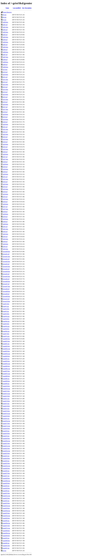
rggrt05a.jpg (6, 326)
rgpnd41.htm (6, 545)
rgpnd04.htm (6, 356)
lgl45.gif (5, 246)
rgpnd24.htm (6, 458)
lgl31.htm (5, 179)
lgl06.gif (5, 49)
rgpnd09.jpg (6, 383)
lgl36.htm (5, 204)
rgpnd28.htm (6, 478)
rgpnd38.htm (6, 530)
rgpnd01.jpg (6, 343)
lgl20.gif (5, 122)
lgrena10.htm (6, 301)
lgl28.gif (5, 162)
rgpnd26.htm (6, 468)
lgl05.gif (5, 44)
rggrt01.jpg (6, 306)
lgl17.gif (5, 107)
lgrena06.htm (6, 281)
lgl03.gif (5, 34)
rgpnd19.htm (6, 433)
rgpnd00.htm (6, 338)
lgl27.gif (5, 157)
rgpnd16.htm (6, 416)
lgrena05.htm (6, 276)
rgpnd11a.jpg (6, 393)
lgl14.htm (5, 94)
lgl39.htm (5, 219)
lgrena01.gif (6, 254)
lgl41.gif (5, 226)
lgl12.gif (5, 82)
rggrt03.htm (6, 314)
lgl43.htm (5, 239)
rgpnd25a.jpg (6, 466)
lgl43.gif (5, 236)
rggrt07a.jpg (6, 336)
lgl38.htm (5, 214)
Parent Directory (7, 12)
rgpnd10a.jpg (6, 388)
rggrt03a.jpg (6, 316)
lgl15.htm (5, 99)
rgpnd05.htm (6, 361)
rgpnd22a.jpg (6, 451)
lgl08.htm (5, 62)
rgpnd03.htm (6, 351)
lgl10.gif (5, 72)
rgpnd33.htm (6, 503)
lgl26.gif (5, 152)
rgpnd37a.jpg (6, 528)
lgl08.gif (5, 59)
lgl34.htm (5, 194)
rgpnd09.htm (6, 381)
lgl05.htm (5, 47)
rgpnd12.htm (6, 396)
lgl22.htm (5, 134)
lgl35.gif (5, 196)
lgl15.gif (5, 97)
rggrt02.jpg (6, 311)
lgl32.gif (5, 181)
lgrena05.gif (6, 274)
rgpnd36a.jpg (6, 523)
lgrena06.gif (6, 279)
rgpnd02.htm (6, 346)
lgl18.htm (5, 114)
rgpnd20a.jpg (6, 441)
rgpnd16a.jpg (6, 421)
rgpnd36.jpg (6, 520)
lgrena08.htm (6, 291)
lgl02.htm (5, 32)
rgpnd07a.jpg (6, 373)
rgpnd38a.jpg (6, 533)
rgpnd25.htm (6, 463)
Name (7, 8)
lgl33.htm (5, 189)
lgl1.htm (5, 69)
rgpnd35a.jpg (6, 515)
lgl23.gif (5, 137)
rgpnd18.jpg (6, 431)
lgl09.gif (5, 64)
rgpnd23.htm (6, 453)
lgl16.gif (5, 102)
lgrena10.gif (6, 299)
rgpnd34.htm (6, 508)
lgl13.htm (5, 89)
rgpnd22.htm (6, 448)
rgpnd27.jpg (6, 476)
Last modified (17, 8)
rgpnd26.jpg (6, 471)
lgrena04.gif (6, 269)
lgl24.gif (5, 142)
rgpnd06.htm (6, 366)
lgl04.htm (5, 42)
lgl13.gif (5, 87)
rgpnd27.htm (6, 473)
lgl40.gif (5, 221)
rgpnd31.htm (6, 493)
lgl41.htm (5, 229)
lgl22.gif (5, 132)
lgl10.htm (5, 74)
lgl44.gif (5, 241)
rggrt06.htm (6, 329)
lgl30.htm (5, 174)
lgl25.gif (5, 147)
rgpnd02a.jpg (6, 348)
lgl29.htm (5, 169)
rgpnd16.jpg (6, 418)
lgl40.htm (5, 224)
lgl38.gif (5, 211)
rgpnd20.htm (6, 438)
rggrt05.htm (6, 324)
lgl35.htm (5, 199)
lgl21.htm (5, 129)
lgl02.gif (5, 29)
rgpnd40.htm (6, 540)
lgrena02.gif (6, 259)
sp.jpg (4, 550)
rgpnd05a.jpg (6, 363)
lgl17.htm (5, 109)
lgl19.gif (5, 117)
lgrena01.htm (6, 256)
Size (23, 8)
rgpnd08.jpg (6, 378)
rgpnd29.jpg (6, 486)
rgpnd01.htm (6, 341)
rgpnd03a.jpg (6, 353)
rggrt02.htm (6, 309)
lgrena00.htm (6, 251)
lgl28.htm (5, 164)
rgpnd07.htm (6, 371)
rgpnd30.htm (6, 488)
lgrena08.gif (6, 289)
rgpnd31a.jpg (6, 496)
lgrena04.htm (6, 271)
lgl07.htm (5, 57)
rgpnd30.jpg (6, 491)
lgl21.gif (5, 127)
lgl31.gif (5, 176)
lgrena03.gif (6, 264)
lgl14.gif (5, 92)
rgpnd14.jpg (6, 408)
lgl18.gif (5, 112)
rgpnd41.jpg (6, 548)
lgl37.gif (5, 206)
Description (28, 8)
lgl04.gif (5, 39)
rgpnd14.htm (6, 406)
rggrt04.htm (6, 319)
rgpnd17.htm (6, 423)
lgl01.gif (5, 24)
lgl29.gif (5, 166)
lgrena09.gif (6, 294)
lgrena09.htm (6, 296)
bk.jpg (4, 14)
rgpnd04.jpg (6, 358)
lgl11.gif (5, 77)
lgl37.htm (5, 209)
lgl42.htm (5, 234)
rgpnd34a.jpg (6, 510)
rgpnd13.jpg (6, 403)
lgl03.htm (5, 37)
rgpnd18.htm (6, 428)
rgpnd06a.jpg (6, 368)
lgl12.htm (5, 84)
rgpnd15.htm (6, 411)
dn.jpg (4, 17)
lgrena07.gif (6, 284)
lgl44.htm (5, 244)
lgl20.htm (5, 124)
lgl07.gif (5, 54)
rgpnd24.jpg (6, 461)
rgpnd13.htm (6, 401)
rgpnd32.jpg (6, 500)
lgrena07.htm (6, 286)
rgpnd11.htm (6, 391)
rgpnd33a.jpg (6, 505)
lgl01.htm (5, 27)
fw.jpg (4, 19)
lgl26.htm (5, 154)
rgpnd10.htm (6, 386)
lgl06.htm (5, 52)
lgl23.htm (5, 139)
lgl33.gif (5, 186)
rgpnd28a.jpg (6, 481)
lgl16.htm (5, 104)
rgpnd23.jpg (6, 456)
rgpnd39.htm (6, 535)
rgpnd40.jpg (6, 543)
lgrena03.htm (6, 266)
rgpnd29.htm (6, 483)
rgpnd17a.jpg (6, 426)
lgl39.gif (5, 216)
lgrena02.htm (6, 261)
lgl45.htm (5, 249)
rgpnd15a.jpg (6, 413)
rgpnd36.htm (6, 518)
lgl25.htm (5, 149)
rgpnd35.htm (6, 513)
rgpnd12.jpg (6, 398)
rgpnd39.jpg (6, 538)
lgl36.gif (5, 201)
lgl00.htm (5, 22)
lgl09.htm (5, 67)
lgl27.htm (5, 159)
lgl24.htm (5, 144)
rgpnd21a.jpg (6, 446)
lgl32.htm (5, 184)
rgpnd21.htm (6, 443)
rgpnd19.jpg (6, 436)
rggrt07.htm (6, 333)
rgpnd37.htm (6, 525)
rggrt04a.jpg (6, 321)
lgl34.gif (5, 191)
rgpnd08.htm (6, 376)
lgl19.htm (5, 119)
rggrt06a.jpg (6, 331)
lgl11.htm (5, 79)
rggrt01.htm (6, 304)
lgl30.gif (5, 171)
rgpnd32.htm (6, 498)
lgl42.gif (5, 231)
